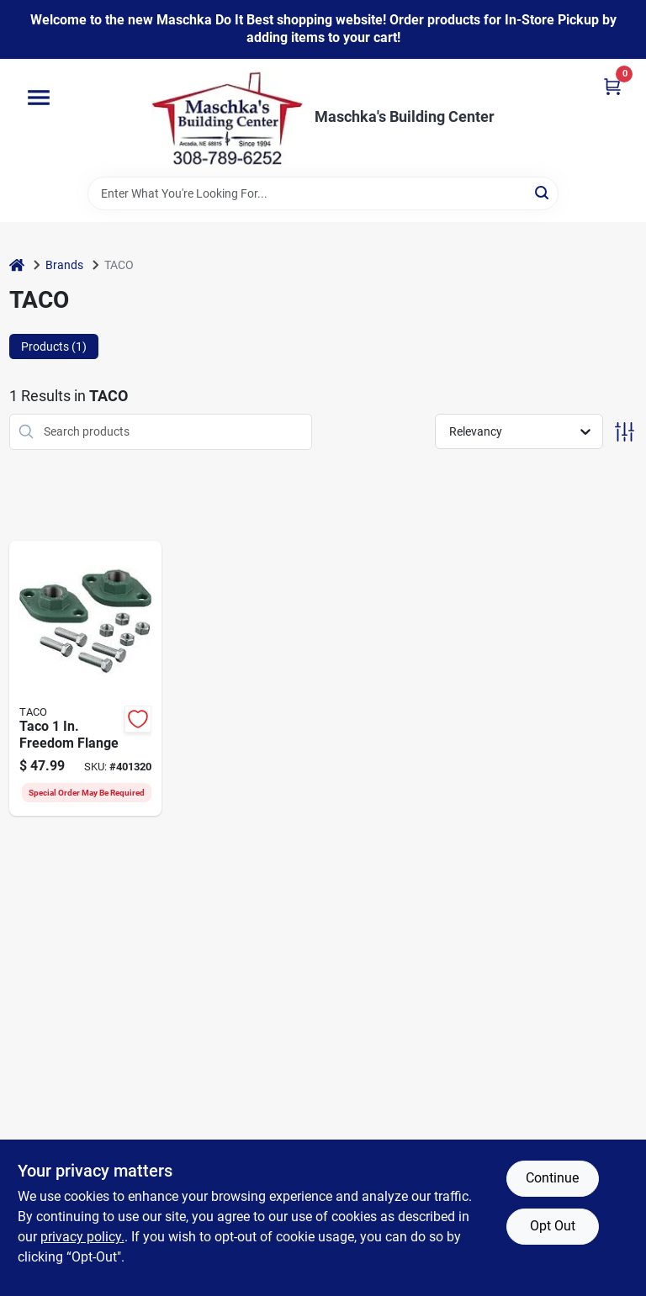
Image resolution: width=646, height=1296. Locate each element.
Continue (552, 1178)
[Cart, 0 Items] (612, 86)
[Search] (543, 192)
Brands (64, 265)
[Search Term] (323, 193)
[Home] (16, 265)
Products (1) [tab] (54, 346)
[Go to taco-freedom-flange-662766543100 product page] (85, 679)
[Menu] (39, 97)
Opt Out (552, 1226)
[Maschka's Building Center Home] (227, 118)
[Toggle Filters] (624, 432)
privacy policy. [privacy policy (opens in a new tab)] (82, 1237)
